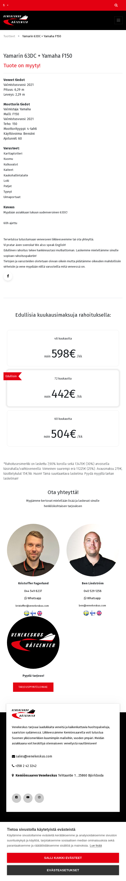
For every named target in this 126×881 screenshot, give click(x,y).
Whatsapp (32, 598)
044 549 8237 (33, 591)
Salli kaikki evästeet (63, 858)
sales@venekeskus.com (34, 756)
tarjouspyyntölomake (33, 687)
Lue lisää (96, 845)
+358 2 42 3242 (25, 766)
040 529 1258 (93, 591)
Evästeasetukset (63, 870)
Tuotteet (9, 36)
